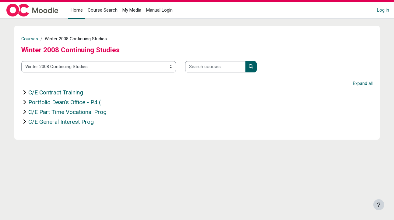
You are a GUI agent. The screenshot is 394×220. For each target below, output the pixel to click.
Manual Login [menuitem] (159, 10)
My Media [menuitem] (131, 10)
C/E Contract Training (56, 92)
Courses (30, 39)
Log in (383, 10)
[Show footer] (378, 204)
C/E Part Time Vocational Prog (68, 112)
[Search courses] (215, 66)
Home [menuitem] (77, 10)
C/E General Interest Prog (61, 121)
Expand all (362, 83)
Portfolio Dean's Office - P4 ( (65, 102)
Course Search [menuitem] (103, 10)
